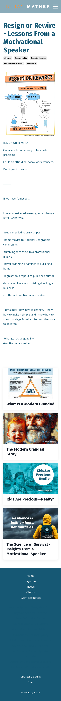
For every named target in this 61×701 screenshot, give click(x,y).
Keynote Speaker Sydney (30, 618)
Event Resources (30, 598)
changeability (21, 58)
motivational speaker (13, 63)
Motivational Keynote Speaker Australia (30, 654)
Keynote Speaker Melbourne (30, 624)
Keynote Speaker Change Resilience (30, 607)
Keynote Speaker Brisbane (30, 613)
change (7, 58)
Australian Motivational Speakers (30, 661)
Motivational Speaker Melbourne (30, 640)
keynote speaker (38, 58)
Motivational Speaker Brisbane (30, 629)
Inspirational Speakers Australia (30, 667)
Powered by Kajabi (30, 692)
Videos (31, 586)
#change (8, 338)
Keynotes (30, 581)
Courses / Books (30, 676)
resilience (31, 63)
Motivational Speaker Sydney (30, 635)
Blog (30, 682)
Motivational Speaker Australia (30, 646)
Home (30, 576)
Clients (30, 592)
